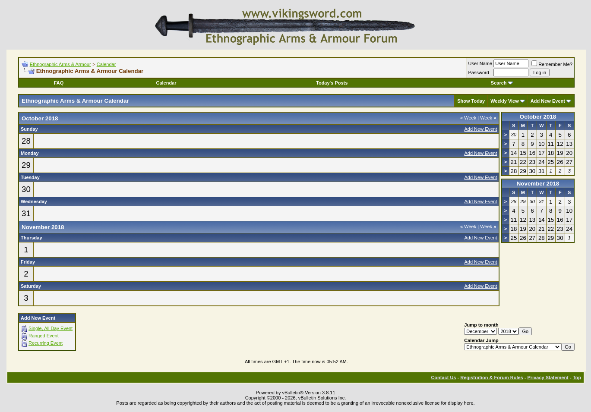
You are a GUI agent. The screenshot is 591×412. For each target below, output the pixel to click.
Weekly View (504, 101)
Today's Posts (332, 82)
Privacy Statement (547, 377)
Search (502, 82)
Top (577, 377)
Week (468, 117)
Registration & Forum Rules (491, 377)
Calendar (106, 64)
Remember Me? (551, 64)
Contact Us (443, 377)
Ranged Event (43, 335)
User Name (480, 63)
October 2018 (538, 116)
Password (478, 72)
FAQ (59, 82)
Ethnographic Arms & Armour (60, 64)
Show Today (471, 101)
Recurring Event (45, 343)
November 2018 (538, 183)
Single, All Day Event (50, 328)
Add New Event (548, 101)
